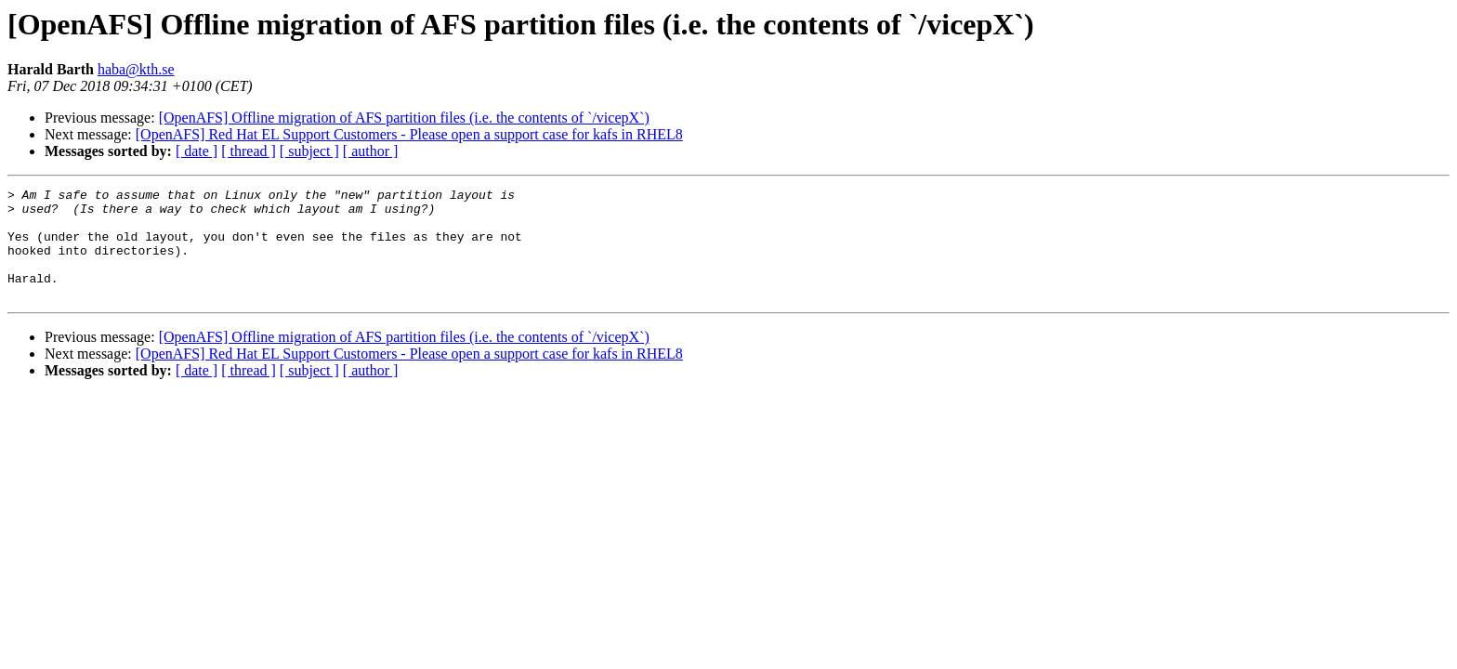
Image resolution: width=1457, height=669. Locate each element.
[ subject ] (309, 151)
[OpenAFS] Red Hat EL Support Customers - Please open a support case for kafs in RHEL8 (409, 134)
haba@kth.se (136, 69)
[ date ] (196, 151)
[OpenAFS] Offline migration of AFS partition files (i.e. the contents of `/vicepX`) (404, 117)
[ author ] (371, 151)
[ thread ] (248, 151)
